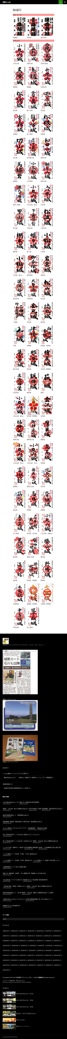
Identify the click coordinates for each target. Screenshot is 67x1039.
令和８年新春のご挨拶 (35, 808)
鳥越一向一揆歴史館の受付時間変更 (29, 802)
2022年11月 (6, 950)
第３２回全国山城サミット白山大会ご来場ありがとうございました (21, 834)
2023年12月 (6, 945)
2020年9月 (32, 965)
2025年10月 (40, 931)
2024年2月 (48, 940)
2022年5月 (57, 950)
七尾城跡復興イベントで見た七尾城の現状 (14, 867)
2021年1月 (14, 965)
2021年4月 (48, 960)
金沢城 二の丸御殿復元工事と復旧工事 (49, 847)
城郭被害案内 (6, 784)
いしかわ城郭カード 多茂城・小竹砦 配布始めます (17, 860)
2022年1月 (31, 955)
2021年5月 (40, 960)
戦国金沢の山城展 (42, 828)
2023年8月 (33, 945)
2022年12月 (57, 945)
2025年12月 (31, 931)
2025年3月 (39, 936)
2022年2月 (22, 955)
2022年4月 (6, 955)
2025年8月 (57, 931)
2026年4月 (6, 931)
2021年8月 (14, 960)
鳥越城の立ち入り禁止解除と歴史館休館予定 (35, 879)
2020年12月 (23, 965)
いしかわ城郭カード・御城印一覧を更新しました (46, 860)
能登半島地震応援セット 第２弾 (12, 892)
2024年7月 (14, 940)
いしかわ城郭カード (8, 773)
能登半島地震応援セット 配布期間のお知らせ (16, 815)
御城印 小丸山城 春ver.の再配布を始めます (15, 808)
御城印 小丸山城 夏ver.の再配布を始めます (39, 886)
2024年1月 (57, 940)
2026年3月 (14, 931)
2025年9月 (48, 931)
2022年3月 (14, 955)
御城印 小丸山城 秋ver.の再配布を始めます (45, 841)
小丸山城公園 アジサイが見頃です (12, 879)
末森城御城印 (31, 828)
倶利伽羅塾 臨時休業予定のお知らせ (52, 808)
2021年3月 (56, 960)
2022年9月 (24, 950)
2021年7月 (22, 960)
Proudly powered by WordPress (10, 1037)
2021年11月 (48, 955)
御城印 (27, 777)
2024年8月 (6, 940)
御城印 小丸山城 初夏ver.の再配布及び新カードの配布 (37, 892)
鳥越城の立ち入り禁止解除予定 (11, 905)
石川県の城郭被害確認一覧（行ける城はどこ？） (39, 899)
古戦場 (20, 777)
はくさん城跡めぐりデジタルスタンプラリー (15, 828)
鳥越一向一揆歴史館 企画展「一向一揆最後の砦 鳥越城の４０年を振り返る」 (25, 873)
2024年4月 (40, 940)
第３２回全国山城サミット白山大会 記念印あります (17, 841)
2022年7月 (40, 950)
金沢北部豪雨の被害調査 (31, 847)
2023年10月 (15, 945)
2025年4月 (31, 936)
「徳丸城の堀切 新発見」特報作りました (14, 886)
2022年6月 (48, 950)
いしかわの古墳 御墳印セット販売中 (13, 847)
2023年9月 (24, 945)
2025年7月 (6, 936)
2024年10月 (56, 936)
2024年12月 (47, 936)
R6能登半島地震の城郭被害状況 (12, 788)
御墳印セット (35, 777)
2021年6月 (31, 960)
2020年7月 (40, 965)
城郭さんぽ (7, 2)
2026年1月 (22, 931)
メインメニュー (65, 2)
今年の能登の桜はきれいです (11, 802)
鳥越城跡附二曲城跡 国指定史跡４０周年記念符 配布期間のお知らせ (22, 821)
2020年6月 (48, 965)
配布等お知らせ (8, 777)
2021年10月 (57, 955)
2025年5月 (22, 936)
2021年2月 (6, 965)
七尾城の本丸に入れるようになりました (14, 899)
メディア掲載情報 (47, 777)
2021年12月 (39, 955)
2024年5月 (31, 940)
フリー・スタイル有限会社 (36, 977)
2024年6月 (22, 940)
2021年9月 (6, 960)
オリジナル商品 (22, 773)
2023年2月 (49, 945)
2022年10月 (15, 950)
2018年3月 (57, 965)
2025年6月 (14, 936)
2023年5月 (41, 945)
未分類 (26, 788)
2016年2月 (6, 970)
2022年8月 (32, 950)
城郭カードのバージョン (20, 714)
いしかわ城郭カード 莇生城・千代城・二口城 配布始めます (20, 854)
